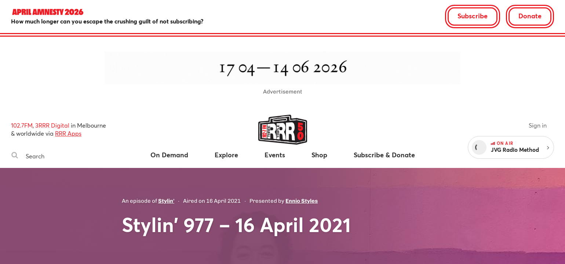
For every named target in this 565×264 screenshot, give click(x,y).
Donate (530, 15)
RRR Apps (68, 133)
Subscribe (473, 15)
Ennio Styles (301, 201)
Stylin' (166, 201)
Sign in (538, 125)
